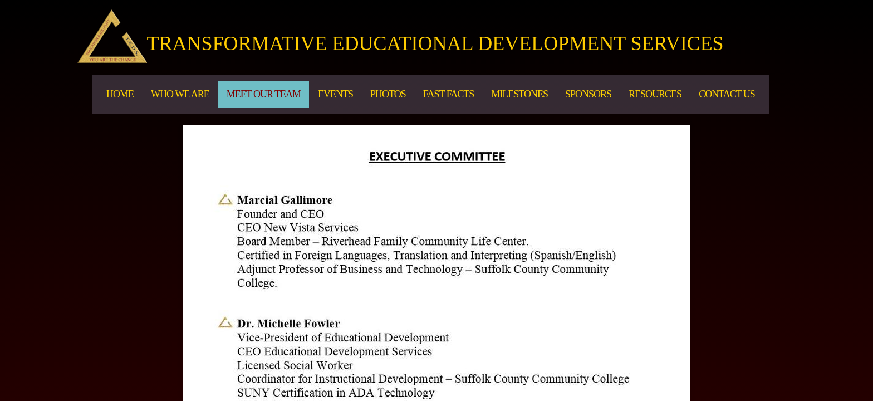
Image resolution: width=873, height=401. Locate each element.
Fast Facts (448, 94)
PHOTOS (388, 94)
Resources (655, 94)
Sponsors (588, 94)
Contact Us (727, 94)
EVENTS (335, 94)
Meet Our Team (264, 94)
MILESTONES (519, 94)
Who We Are (180, 94)
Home (120, 94)
